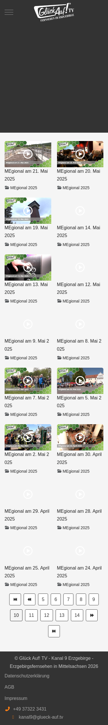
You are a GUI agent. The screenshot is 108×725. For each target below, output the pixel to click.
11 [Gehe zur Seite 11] (31, 615)
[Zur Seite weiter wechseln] (92, 615)
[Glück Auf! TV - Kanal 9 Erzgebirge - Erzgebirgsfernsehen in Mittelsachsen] (54, 12)
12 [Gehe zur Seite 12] (46, 615)
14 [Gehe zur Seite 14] (77, 615)
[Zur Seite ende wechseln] (54, 631)
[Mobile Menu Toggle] (9, 12)
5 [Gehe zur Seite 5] (43, 599)
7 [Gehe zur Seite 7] (68, 599)
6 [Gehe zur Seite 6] (55, 599)
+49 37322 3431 (29, 709)
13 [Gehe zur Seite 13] (62, 615)
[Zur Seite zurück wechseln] (29, 599)
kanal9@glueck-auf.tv (41, 717)
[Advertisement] (54, 76)
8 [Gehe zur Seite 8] (81, 599)
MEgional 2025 (23, 187)
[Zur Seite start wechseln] (15, 599)
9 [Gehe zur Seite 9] (93, 599)
